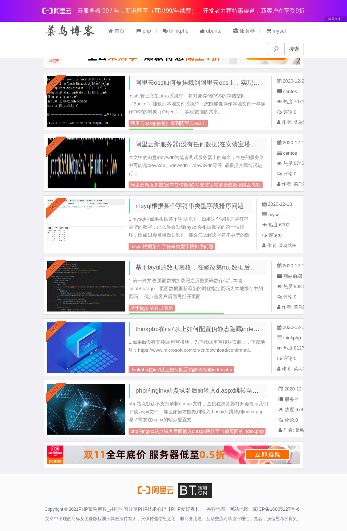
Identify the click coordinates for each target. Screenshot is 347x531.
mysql (276, 31)
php (143, 31)
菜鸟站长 (302, 122)
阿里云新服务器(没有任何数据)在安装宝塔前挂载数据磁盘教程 (220, 144)
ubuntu (211, 31)
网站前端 (292, 276)
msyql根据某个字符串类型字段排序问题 (189, 205)
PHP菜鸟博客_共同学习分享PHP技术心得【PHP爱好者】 (139, 509)
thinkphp (175, 31)
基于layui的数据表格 (151, 308)
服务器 (244, 31)
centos (290, 91)
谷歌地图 (215, 509)
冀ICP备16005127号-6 (276, 509)
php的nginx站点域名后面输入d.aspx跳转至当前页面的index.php (222, 390)
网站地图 (239, 509)
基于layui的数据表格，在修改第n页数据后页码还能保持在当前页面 (226, 267)
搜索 (294, 49)
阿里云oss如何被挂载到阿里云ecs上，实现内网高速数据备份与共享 (228, 82)
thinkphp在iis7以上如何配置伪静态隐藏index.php (202, 329)
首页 (116, 31)
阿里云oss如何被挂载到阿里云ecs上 (168, 123)
